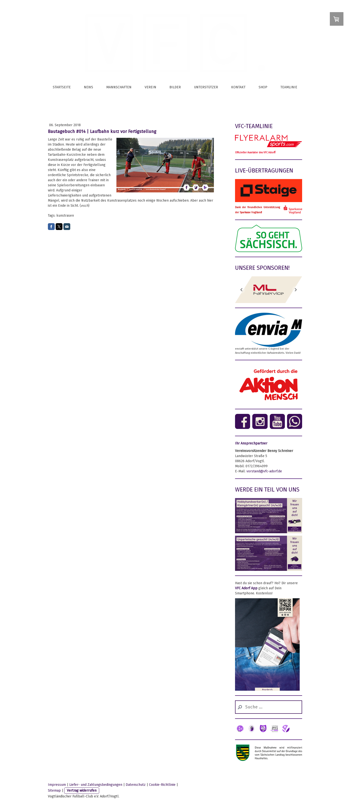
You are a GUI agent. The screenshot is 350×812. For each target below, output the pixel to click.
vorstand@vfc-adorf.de (264, 471)
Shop (263, 87)
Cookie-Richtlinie (162, 785)
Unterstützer (206, 87)
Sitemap (54, 790)
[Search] (268, 707)
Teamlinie (288, 87)
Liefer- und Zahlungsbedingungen (95, 785)
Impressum (57, 785)
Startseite (62, 87)
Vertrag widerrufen (81, 790)
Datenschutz (136, 785)
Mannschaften (118, 87)
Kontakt (238, 87)
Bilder (175, 87)
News (88, 87)
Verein (150, 87)
